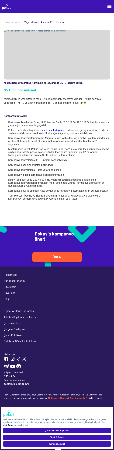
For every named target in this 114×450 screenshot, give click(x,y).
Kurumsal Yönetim (14, 281)
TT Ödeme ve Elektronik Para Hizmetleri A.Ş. (68, 398)
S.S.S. (7, 305)
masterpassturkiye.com (53, 130)
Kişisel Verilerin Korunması (19, 311)
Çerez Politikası (13, 335)
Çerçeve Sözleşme (14, 329)
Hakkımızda (10, 274)
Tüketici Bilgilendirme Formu (20, 317)
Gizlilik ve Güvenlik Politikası (20, 341)
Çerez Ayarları (12, 323)
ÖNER (57, 257)
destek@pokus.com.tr (16, 384)
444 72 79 (9, 375)
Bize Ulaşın (10, 287)
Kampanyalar (12, 22)
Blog (6, 299)
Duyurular (9, 293)
